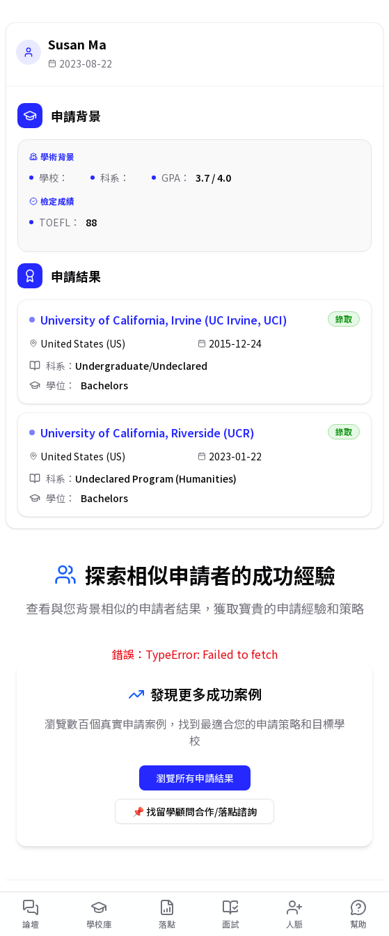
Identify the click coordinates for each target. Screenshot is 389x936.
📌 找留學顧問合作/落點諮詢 (194, 811)
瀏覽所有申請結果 (195, 778)
